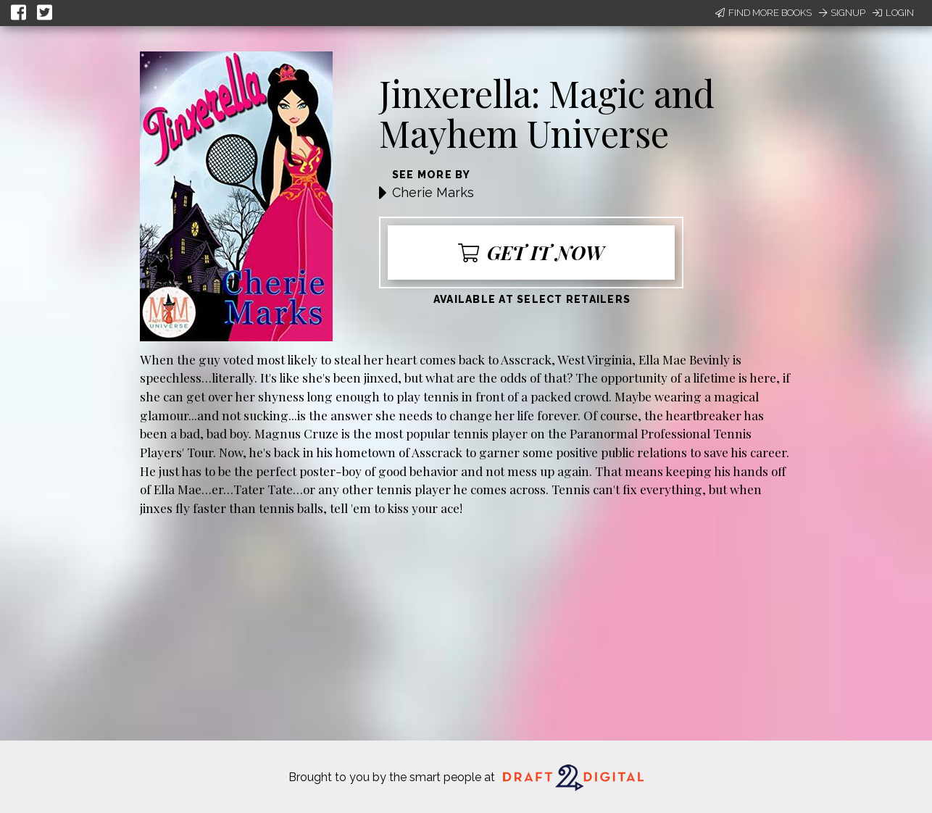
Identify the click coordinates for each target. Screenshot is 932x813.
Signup (842, 12)
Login (893, 12)
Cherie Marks (433, 192)
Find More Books (763, 12)
